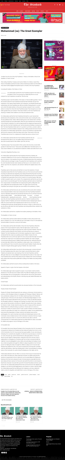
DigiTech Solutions (42, 456)
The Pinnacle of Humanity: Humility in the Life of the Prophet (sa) (7, 417)
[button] (62, 5)
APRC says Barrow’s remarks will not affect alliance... (50, 95)
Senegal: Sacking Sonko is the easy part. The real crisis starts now (34, 445)
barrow (6, 374)
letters (39, 374)
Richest (47, 441)
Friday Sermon (5, 28)
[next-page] (4, 426)
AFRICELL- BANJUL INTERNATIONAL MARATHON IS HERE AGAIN (33, 392)
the (11, 376)
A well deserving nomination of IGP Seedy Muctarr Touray (33, 442)
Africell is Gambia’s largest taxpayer (49, 101)
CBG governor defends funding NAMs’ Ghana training (50, 122)
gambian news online (24, 374)
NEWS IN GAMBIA (7, 376)
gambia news (14, 374)
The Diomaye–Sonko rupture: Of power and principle (34, 439)
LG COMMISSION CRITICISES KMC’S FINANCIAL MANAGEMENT (51, 87)
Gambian (18, 374)
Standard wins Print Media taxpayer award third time (51, 115)
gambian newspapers (32, 374)
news (2, 376)
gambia (9, 374)
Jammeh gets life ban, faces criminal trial (53, 444)
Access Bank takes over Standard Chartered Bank (52, 439)
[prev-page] (2, 426)
